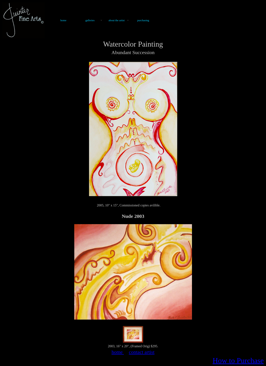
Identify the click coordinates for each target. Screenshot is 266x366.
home (118, 352)
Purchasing (143, 20)
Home (63, 20)
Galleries (90, 20)
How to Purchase (238, 360)
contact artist (141, 352)
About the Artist (116, 20)
